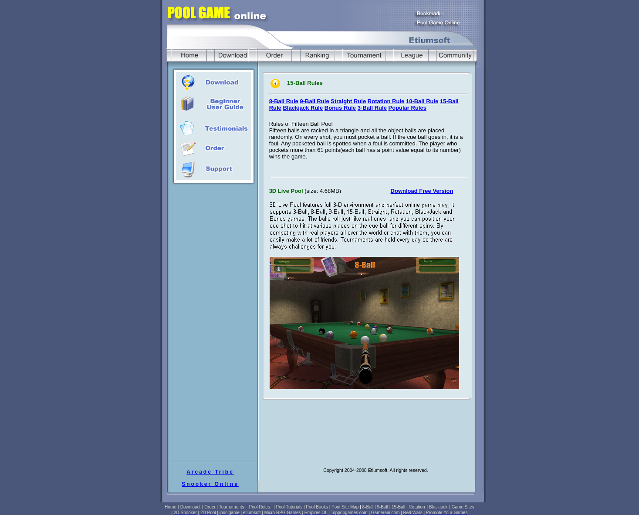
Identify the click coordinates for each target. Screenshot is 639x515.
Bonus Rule (340, 107)
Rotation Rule (386, 101)
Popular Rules (407, 107)
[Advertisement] (214, 270)
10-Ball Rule (422, 101)
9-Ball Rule (314, 101)
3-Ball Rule (372, 107)
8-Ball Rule (283, 101)
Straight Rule (348, 101)
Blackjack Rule (303, 107)
